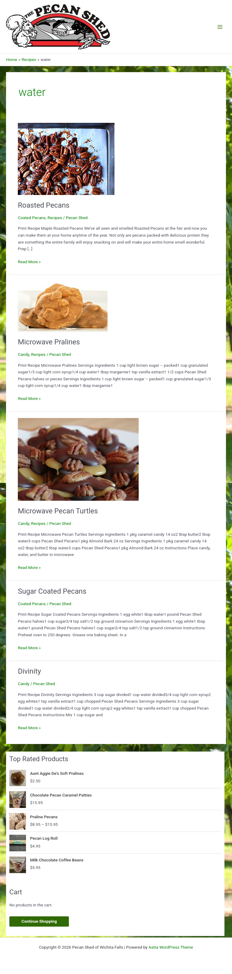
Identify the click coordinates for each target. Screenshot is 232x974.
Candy (23, 354)
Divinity (29, 671)
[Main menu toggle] (220, 27)
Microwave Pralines (49, 342)
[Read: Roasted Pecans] (66, 158)
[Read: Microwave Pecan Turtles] (78, 458)
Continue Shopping (39, 921)
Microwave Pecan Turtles (58, 511)
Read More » (29, 261)
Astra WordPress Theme (171, 947)
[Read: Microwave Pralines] (63, 306)
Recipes (54, 217)
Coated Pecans (32, 217)
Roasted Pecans (43, 205)
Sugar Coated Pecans (52, 591)
